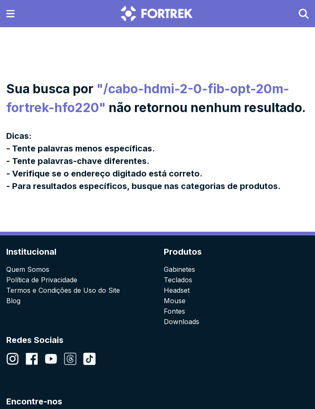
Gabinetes (179, 269)
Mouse (174, 301)
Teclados (178, 280)
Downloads (181, 321)
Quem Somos (27, 269)
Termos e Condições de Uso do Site (63, 290)
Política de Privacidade (41, 280)
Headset (177, 290)
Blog (13, 301)
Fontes (174, 311)
